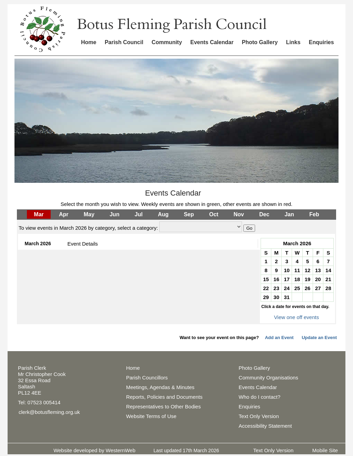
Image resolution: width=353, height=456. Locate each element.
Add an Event (279, 337)
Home (88, 42)
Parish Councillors (147, 377)
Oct (214, 214)
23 (276, 288)
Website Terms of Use (151, 416)
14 (328, 270)
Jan (289, 214)
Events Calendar (211, 42)
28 (328, 288)
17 (287, 279)
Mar (38, 214)
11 (297, 270)
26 (308, 288)
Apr (64, 214)
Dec (264, 214)
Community (167, 42)
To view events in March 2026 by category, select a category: (88, 228)
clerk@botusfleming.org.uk (49, 412)
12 (308, 270)
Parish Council (124, 42)
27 (318, 288)
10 (287, 270)
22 (266, 288)
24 (287, 288)
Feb (314, 214)
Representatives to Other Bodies (163, 406)
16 (276, 279)
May (89, 214)
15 (266, 279)
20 (318, 279)
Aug (163, 214)
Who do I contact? (259, 397)
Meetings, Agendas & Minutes (160, 387)
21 (328, 279)
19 (308, 279)
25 (297, 288)
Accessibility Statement (265, 426)
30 (276, 297)
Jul (139, 214)
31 (287, 297)
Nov (239, 214)
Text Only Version (259, 416)
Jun (114, 214)
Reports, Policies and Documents (164, 397)
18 (297, 279)
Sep (189, 214)
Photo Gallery (260, 42)
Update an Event (319, 337)
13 (318, 270)
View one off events (296, 317)
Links (293, 42)
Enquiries (321, 42)
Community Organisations (268, 377)
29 (266, 297)
